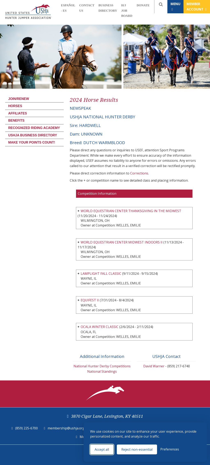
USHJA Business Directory (32, 135)
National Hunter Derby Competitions (102, 366)
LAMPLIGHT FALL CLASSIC (101, 273)
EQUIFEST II (90, 300)
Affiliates (17, 113)
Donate (143, 5)
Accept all (102, 449)
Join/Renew (18, 99)
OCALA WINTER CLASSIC (99, 327)
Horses (15, 106)
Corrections (139, 173)
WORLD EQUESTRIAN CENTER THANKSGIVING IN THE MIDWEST (131, 211)
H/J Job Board (126, 10)
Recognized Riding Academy (34, 128)
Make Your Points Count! (31, 142)
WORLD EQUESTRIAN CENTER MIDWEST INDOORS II (122, 242)
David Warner (153, 366)
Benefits (16, 120)
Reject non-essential (137, 449)
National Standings (102, 371)
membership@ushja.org (66, 428)
